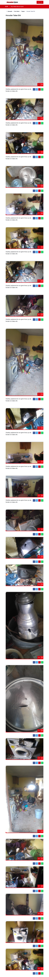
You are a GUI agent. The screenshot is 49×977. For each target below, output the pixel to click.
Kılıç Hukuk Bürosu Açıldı (17, 6)
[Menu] (38, 2)
